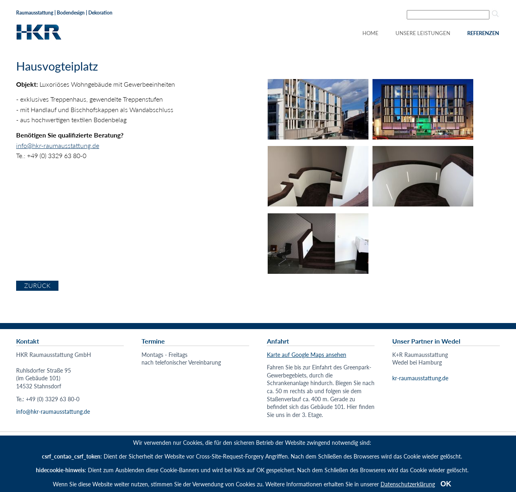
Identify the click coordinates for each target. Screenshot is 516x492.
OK (446, 484)
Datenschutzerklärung (408, 484)
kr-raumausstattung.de (420, 378)
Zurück (37, 285)
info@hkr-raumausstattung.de (57, 145)
